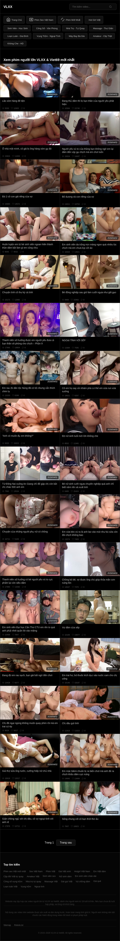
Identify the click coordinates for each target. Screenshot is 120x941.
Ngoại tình (39, 886)
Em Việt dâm (99, 871)
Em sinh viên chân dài (85, 876)
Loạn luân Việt (10, 886)
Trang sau (66, 842)
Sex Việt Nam (36, 871)
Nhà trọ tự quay (33, 881)
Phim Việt (50, 871)
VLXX (8, 7)
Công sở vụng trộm (13, 881)
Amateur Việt (33, 876)
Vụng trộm (26, 886)
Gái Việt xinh (64, 871)
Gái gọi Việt (66, 881)
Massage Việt (51, 881)
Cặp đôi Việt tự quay (13, 876)
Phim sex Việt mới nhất (15, 871)
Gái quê (97, 881)
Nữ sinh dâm (65, 876)
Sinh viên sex (49, 876)
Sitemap (7, 925)
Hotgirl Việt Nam (82, 871)
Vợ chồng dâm (83, 881)
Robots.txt (18, 925)
